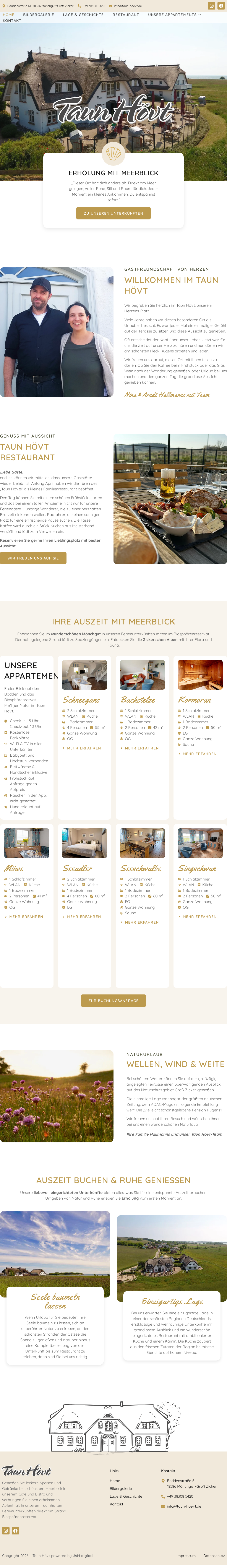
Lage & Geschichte (83, 14)
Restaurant (125, 14)
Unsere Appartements (174, 15)
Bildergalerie (38, 14)
